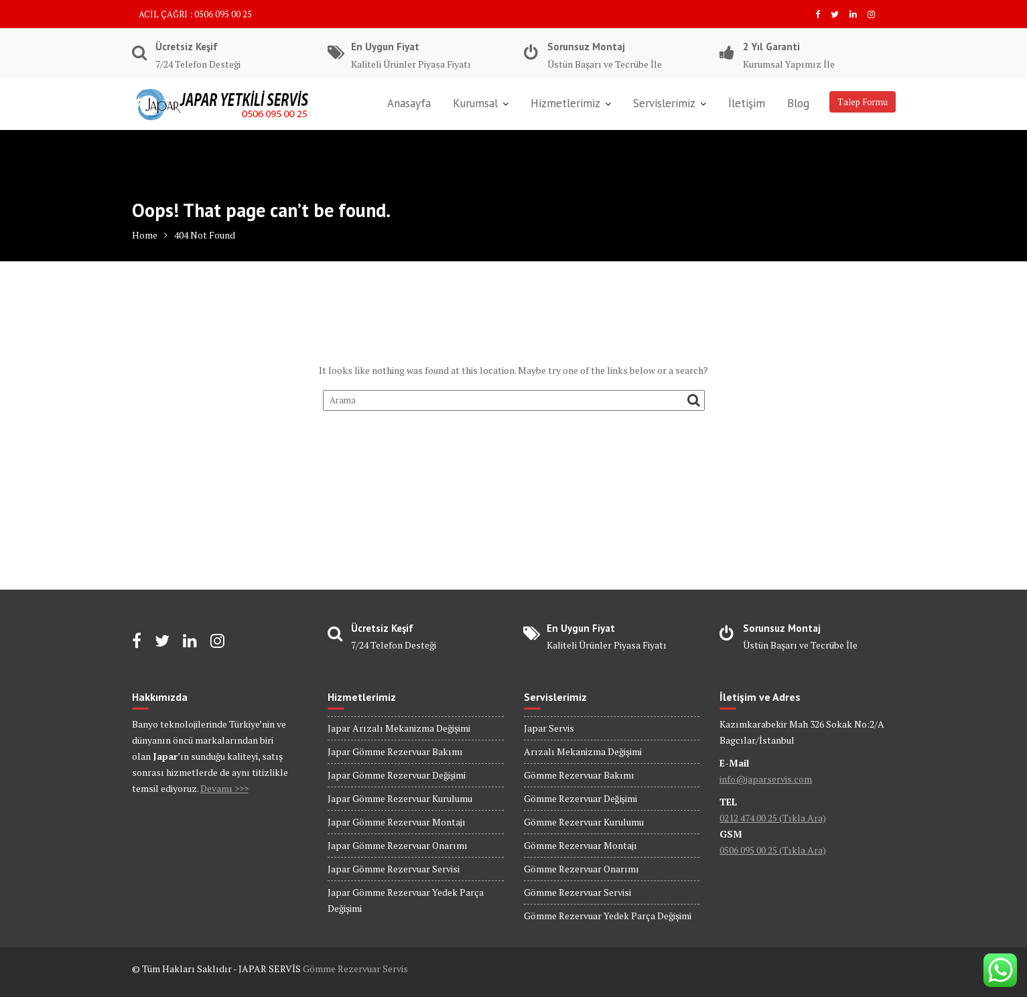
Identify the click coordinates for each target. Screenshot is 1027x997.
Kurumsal (475, 103)
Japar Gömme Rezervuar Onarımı (398, 845)
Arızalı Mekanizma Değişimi (583, 751)
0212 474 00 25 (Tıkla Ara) (773, 817)
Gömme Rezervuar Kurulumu (584, 821)
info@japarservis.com (766, 779)
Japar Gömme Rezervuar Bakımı (395, 751)
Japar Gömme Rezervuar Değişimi (397, 775)
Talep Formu (862, 102)
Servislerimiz (664, 103)
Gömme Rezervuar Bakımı (579, 775)
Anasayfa (409, 103)
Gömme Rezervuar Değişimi (580, 798)
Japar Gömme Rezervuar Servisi (394, 868)
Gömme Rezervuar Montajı (580, 845)
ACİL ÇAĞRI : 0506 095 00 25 (195, 14)
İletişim (746, 103)
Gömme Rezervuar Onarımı (581, 868)
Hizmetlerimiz (565, 103)
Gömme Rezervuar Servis (355, 968)
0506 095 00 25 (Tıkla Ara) (773, 850)
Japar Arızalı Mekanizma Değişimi (399, 728)
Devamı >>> (224, 788)
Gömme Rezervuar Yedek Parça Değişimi (607, 915)
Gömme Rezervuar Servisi (577, 892)
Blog (798, 103)
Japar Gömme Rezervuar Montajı (397, 821)
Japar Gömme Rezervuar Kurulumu (400, 798)
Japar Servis (549, 728)
